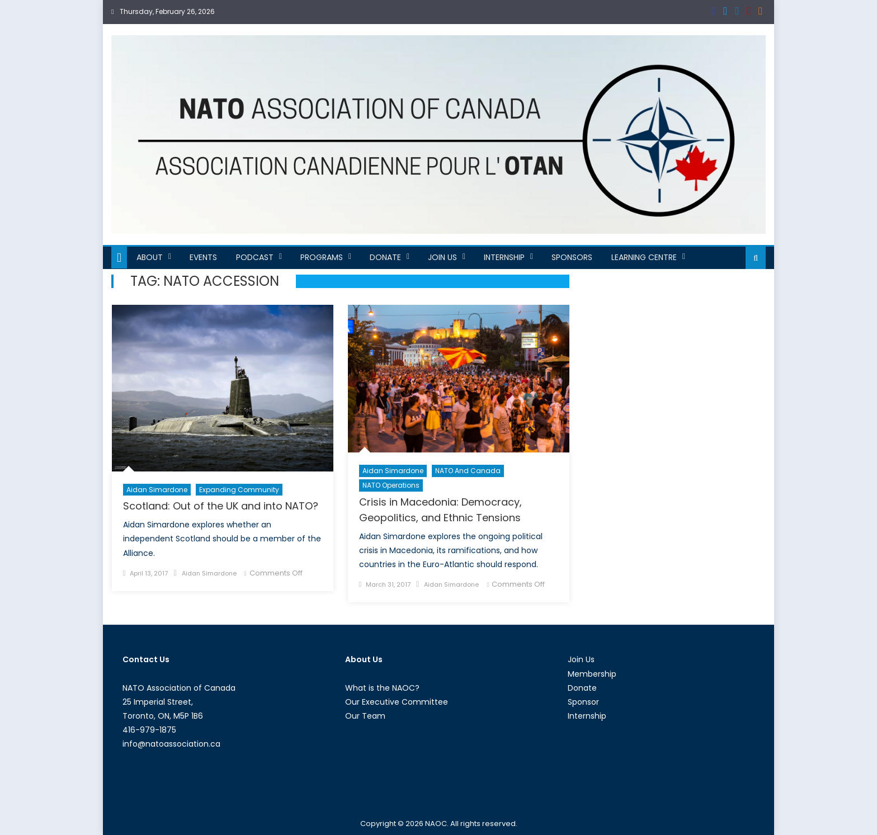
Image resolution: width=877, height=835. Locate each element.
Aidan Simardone (156, 489)
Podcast (255, 257)
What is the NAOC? (382, 688)
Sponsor (583, 701)
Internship (504, 257)
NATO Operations (390, 485)
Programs (321, 257)
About (149, 257)
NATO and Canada (468, 470)
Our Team (365, 715)
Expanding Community (239, 489)
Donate (385, 257)
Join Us (442, 257)
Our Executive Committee (396, 701)
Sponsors (571, 257)
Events (203, 257)
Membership (592, 674)
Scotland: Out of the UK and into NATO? (220, 506)
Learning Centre (644, 257)
